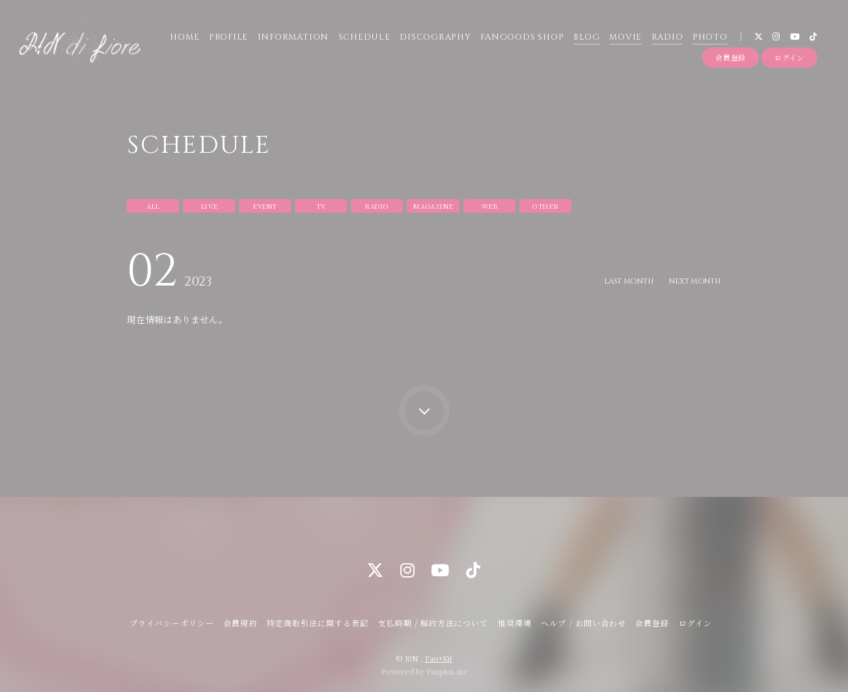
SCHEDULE (363, 38)
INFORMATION (292, 38)
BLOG (585, 38)
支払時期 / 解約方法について (433, 622)
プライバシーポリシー (172, 622)
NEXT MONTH (693, 281)
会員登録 (730, 60)
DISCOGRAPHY (434, 38)
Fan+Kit (438, 658)
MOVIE (624, 38)
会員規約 (240, 622)
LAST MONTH (625, 281)
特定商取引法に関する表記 (317, 622)
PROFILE (227, 38)
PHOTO (708, 38)
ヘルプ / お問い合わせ (583, 622)
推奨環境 (515, 622)
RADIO (666, 38)
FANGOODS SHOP (520, 38)
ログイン (789, 60)
